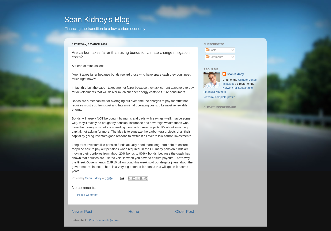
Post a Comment (87, 194)
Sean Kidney (235, 74)
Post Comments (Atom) (104, 220)
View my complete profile (219, 97)
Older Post (184, 211)
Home (133, 211)
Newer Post (82, 211)
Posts (211, 50)
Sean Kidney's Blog (97, 19)
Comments (214, 56)
